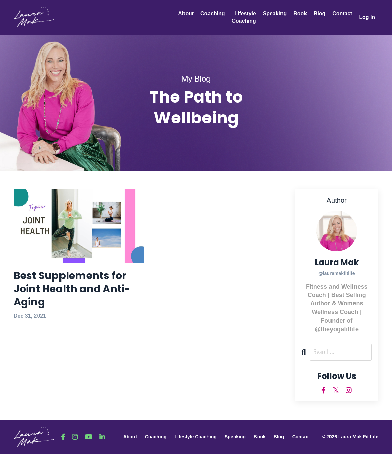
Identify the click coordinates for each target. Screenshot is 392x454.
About (185, 13)
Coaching (211, 13)
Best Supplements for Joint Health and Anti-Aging (72, 289)
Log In (367, 17)
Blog (319, 13)
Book (300, 13)
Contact (342, 13)
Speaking (274, 13)
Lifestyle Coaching (243, 17)
